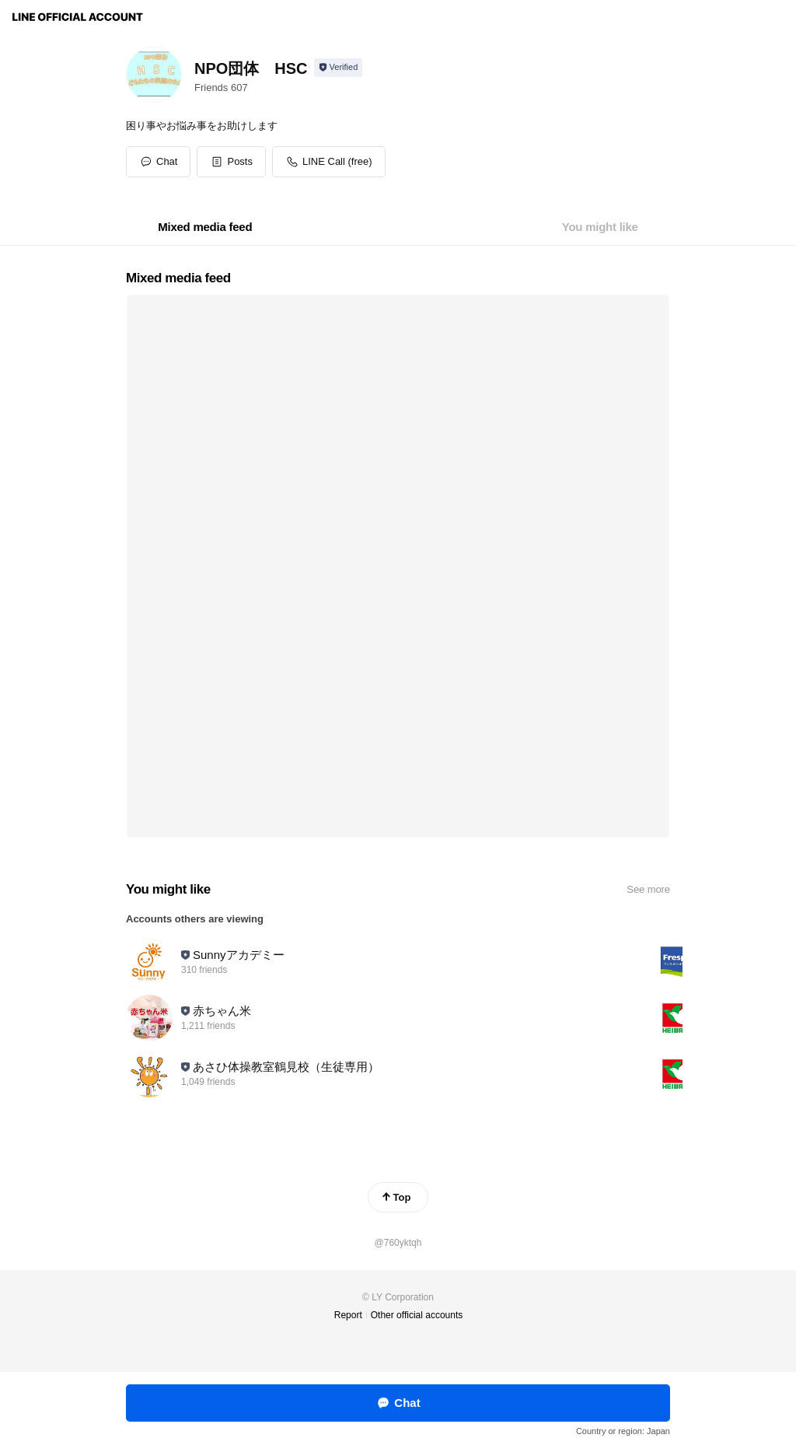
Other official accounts (417, 1315)
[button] (231, 161)
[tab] (205, 227)
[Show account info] (338, 67)
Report (348, 1315)
